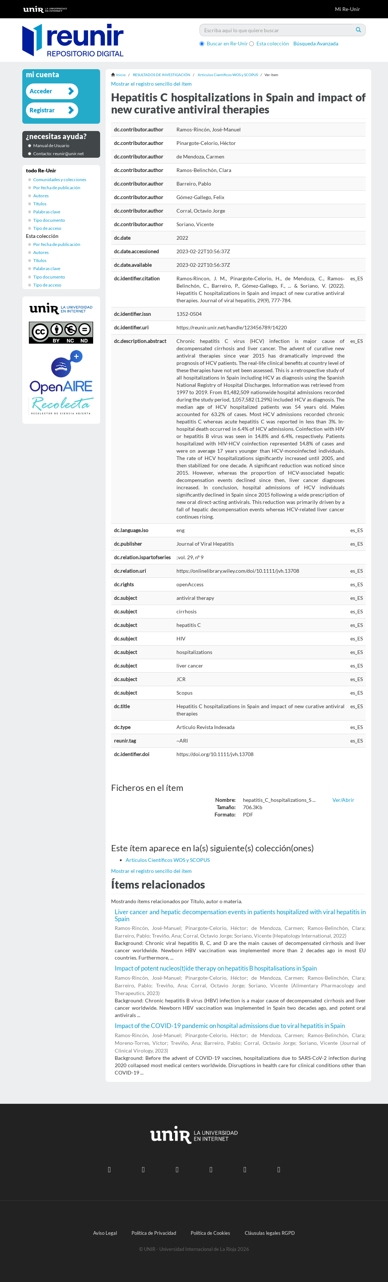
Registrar (42, 109)
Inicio (121, 74)
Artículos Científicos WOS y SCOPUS (228, 74)
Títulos (39, 203)
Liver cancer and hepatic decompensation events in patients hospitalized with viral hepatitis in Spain (240, 915)
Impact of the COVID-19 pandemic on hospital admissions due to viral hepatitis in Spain (230, 1025)
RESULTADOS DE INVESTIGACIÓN (161, 74)
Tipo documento (49, 220)
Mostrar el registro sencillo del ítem (151, 84)
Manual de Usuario (51, 145)
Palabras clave (46, 211)
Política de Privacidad (154, 1233)
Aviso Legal (105, 1233)
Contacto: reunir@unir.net (58, 153)
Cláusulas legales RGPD (270, 1233)
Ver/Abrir (343, 800)
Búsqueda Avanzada (315, 43)
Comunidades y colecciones (59, 179)
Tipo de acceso (47, 228)
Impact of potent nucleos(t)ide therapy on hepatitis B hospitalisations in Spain (216, 968)
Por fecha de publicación (56, 187)
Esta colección (269, 43)
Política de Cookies (210, 1233)
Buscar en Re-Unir (223, 43)
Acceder (41, 90)
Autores (41, 195)
